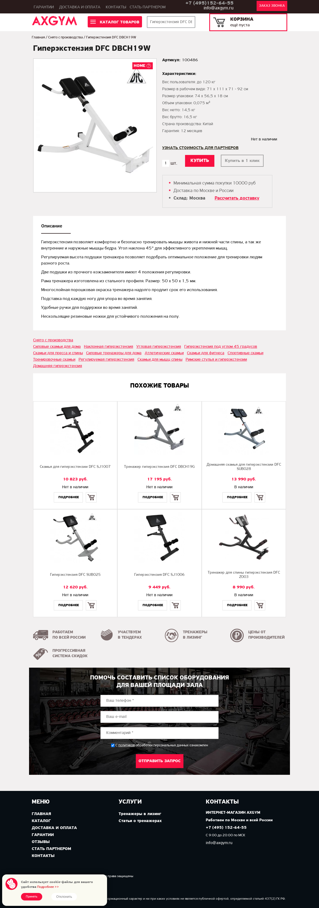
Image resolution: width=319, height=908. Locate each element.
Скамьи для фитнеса (205, 353)
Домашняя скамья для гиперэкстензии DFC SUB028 (244, 467)
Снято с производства (65, 37)
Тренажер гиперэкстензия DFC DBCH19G (159, 467)
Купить (91, 600)
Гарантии (44, 7)
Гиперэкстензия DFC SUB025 (75, 575)
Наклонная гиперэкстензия (108, 347)
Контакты (116, 7)
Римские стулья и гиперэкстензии (216, 359)
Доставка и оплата (79, 7)
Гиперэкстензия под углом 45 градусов (220, 347)
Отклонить (64, 897)
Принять (31, 896)
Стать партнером (148, 7)
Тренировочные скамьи (54, 359)
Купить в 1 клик (242, 160)
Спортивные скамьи (245, 353)
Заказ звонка (272, 6)
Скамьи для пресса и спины (58, 353)
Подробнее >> (48, 887)
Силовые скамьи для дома (57, 347)
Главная (38, 37)
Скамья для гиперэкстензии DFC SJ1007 (75, 467)
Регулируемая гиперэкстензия (106, 359)
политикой (126, 745)
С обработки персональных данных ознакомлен (161, 745)
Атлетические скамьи (164, 353)
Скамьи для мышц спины (159, 359)
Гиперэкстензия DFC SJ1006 (159, 575)
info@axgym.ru (218, 8)
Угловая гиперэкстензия (158, 347)
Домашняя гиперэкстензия (57, 366)
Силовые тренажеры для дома (113, 353)
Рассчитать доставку (237, 198)
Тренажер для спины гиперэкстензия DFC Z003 (244, 575)
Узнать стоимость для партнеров (200, 148)
